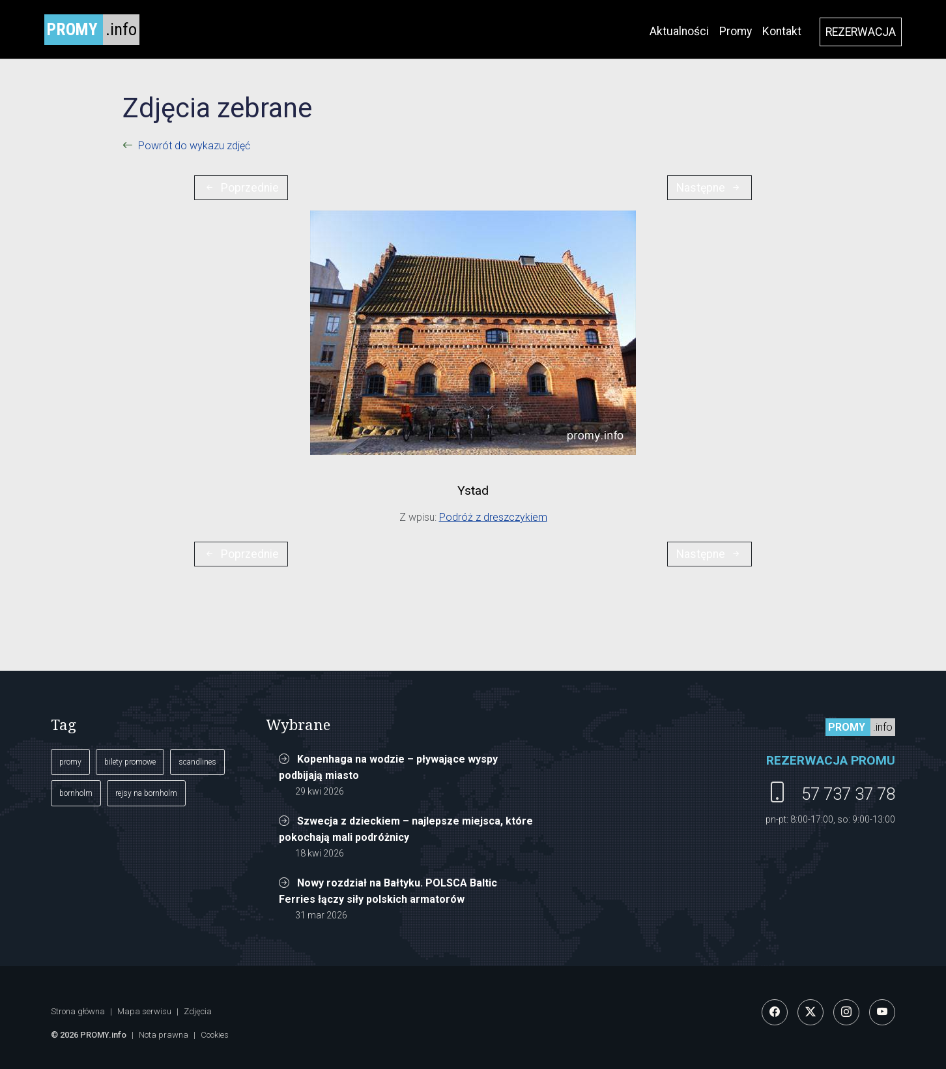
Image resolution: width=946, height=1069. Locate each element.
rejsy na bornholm (146, 793)
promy (70, 762)
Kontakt (781, 31)
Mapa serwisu (144, 1011)
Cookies (215, 1035)
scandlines (197, 762)
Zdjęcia (198, 1011)
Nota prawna (163, 1035)
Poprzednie (241, 187)
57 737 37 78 (848, 794)
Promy (735, 31)
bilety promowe (130, 762)
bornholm (76, 793)
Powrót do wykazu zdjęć (194, 145)
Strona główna (78, 1011)
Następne (709, 187)
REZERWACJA (860, 31)
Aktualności (679, 31)
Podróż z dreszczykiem (493, 517)
